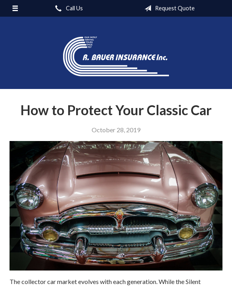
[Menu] (15, 8)
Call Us (67, 8)
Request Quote (168, 8)
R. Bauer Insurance (116, 56)
